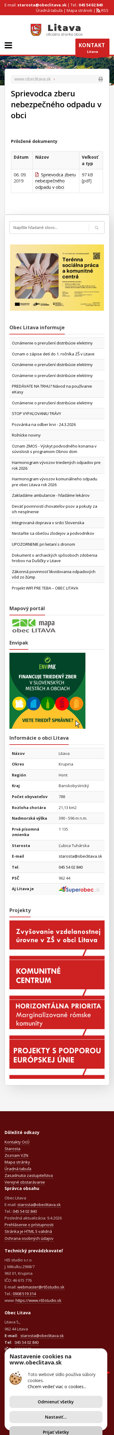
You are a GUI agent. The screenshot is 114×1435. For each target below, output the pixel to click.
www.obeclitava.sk (32, 79)
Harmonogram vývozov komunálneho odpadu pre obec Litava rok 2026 (54, 481)
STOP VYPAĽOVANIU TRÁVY (36, 413)
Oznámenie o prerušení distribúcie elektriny (52, 343)
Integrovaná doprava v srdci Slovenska (48, 522)
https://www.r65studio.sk (38, 1300)
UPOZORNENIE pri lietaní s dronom (43, 544)
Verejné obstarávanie (25, 1182)
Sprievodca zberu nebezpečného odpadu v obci (55, 181)
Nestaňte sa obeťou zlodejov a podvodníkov (53, 533)
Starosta (12, 1148)
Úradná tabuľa (49, 10)
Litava (92, 49)
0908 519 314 (24, 1293)
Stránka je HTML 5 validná (28, 1231)
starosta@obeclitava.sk (42, 5)
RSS (104, 10)
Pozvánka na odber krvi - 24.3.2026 (44, 424)
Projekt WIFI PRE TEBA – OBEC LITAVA (45, 588)
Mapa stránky (17, 1162)
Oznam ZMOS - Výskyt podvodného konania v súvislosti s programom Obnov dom (54, 449)
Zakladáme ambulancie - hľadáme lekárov (51, 495)
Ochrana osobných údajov (29, 1238)
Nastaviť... (56, 1417)
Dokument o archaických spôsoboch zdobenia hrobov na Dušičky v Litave (54, 558)
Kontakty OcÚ (17, 1142)
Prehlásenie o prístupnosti (29, 1224)
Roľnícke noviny (26, 435)
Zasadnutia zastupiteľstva (29, 1175)
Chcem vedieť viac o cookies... (57, 1386)
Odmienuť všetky (56, 1402)
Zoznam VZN (16, 1155)
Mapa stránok (79, 10)
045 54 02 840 (91, 5)
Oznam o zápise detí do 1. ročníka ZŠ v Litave (53, 354)
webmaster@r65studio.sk (40, 1287)
